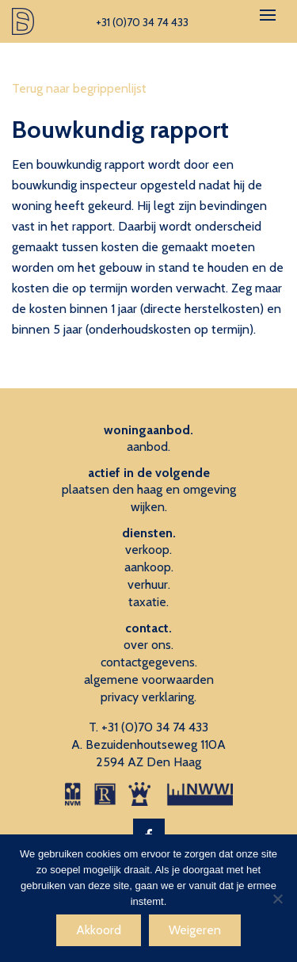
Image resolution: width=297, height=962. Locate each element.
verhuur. (149, 584)
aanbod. (148, 446)
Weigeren (195, 929)
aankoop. (148, 567)
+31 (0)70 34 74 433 (154, 727)
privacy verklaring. (148, 696)
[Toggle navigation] (267, 15)
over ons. (148, 644)
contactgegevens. (149, 662)
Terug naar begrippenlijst (79, 88)
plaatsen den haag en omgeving (149, 489)
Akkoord (98, 929)
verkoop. (148, 549)
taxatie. (148, 601)
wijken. (149, 506)
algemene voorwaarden (149, 679)
